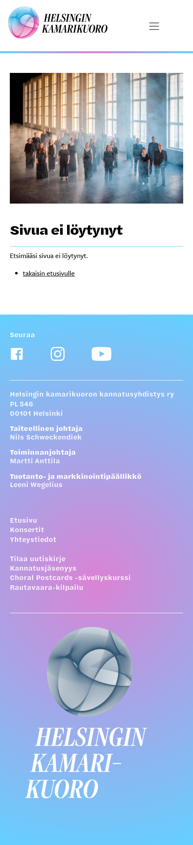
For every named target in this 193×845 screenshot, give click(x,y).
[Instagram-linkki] (58, 354)
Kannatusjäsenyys (43, 569)
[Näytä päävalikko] (154, 26)
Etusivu (23, 521)
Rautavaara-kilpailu (46, 588)
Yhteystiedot (33, 540)
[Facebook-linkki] (17, 354)
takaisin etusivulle (49, 273)
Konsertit (27, 530)
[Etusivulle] (96, 712)
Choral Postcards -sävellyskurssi (70, 578)
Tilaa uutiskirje (37, 559)
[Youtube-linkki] (102, 354)
